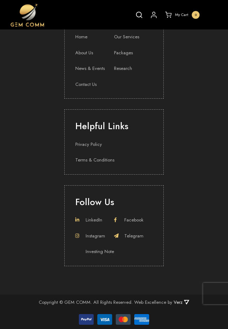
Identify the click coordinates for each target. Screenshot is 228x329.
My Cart (182, 15)
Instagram (90, 235)
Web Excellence (150, 302)
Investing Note (100, 251)
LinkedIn (88, 219)
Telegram (128, 235)
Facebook (128, 219)
